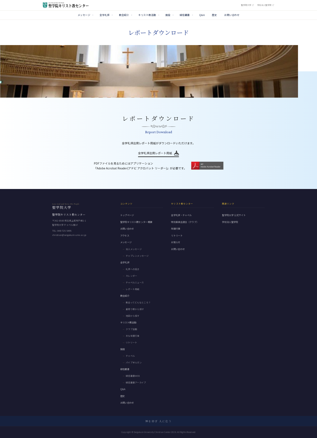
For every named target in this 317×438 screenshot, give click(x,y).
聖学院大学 (247, 5)
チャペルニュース (135, 282)
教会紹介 (124, 15)
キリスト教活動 (147, 15)
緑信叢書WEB (133, 375)
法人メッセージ (134, 249)
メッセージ (84, 15)
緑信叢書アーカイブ (136, 382)
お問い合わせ (231, 15)
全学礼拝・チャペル (181, 215)
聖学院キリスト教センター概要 (136, 222)
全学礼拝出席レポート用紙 (155, 153)
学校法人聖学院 (265, 5)
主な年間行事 (132, 335)
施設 (167, 15)
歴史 (214, 15)
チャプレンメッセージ (137, 255)
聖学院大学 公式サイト (234, 215)
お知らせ (175, 242)
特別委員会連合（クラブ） (185, 222)
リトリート (131, 342)
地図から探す (132, 315)
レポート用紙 (132, 289)
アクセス (124, 235)
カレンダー (131, 275)
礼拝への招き (132, 269)
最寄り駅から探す (135, 309)
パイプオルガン (134, 362)
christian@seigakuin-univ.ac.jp (69, 234)
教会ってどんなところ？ (138, 302)
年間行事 (175, 228)
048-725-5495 (64, 230)
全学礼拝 (104, 15)
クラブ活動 (131, 329)
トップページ (127, 215)
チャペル (130, 355)
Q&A (202, 15)
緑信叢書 (185, 15)
